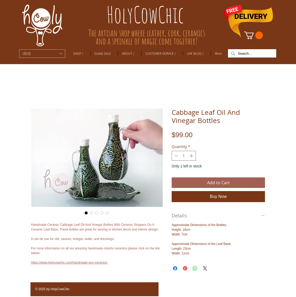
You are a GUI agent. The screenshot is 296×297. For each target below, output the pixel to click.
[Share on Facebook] (175, 268)
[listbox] (42, 53)
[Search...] (251, 53)
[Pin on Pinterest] (185, 268)
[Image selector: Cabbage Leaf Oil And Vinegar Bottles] (86, 213)
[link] (253, 35)
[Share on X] (205, 268)
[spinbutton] (183, 155)
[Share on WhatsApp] (195, 268)
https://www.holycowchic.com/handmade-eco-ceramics (69, 262)
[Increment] (191, 155)
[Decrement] (175, 155)
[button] (42, 53)
